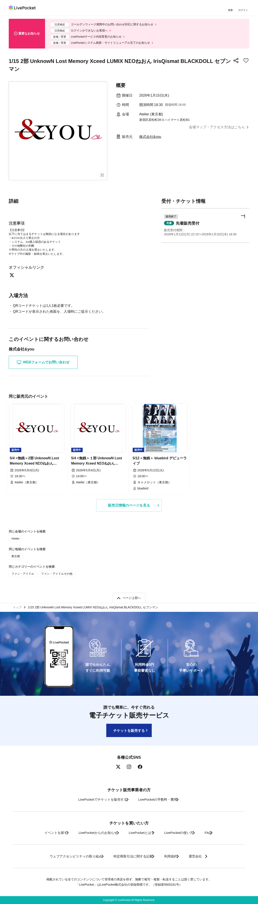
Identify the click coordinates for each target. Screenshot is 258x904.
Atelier (15, 540)
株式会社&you (150, 140)
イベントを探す (43, 833)
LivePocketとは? (140, 833)
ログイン (244, 10)
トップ (17, 606)
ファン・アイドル (21, 574)
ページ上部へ (131, 596)
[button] (205, 230)
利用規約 (173, 856)
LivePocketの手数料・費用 (159, 800)
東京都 (15, 557)
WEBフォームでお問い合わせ (43, 366)
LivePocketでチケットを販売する (98, 800)
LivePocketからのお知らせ (91, 833)
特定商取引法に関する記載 (130, 856)
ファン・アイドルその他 (53, 574)
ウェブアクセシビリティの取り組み (66, 856)
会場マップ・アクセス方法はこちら (217, 130)
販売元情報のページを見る (129, 507)
